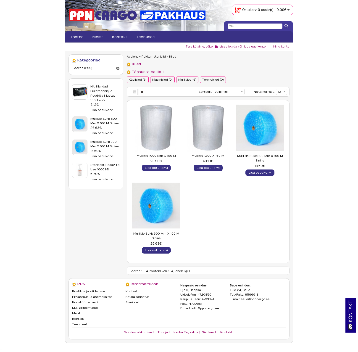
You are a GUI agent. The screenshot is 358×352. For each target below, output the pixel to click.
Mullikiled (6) (187, 80)
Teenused (145, 37)
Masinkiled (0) (162, 80)
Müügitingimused (85, 308)
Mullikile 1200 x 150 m (208, 156)
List (134, 92)
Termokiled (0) (213, 80)
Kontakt (119, 37)
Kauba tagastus (138, 297)
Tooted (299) (82, 68)
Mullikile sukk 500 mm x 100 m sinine (104, 121)
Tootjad (164, 332)
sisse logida (228, 46)
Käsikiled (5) (138, 80)
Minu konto (281, 46)
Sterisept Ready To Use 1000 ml (105, 167)
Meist (97, 37)
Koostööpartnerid (86, 302)
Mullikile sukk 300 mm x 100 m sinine (104, 144)
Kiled (172, 56)
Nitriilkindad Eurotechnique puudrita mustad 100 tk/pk (103, 93)
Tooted (77, 37)
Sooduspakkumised (139, 332)
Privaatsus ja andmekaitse (92, 297)
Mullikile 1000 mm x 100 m (156, 156)
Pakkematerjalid (154, 56)
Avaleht (132, 56)
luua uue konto (255, 46)
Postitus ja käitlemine (88, 291)
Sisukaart (133, 302)
